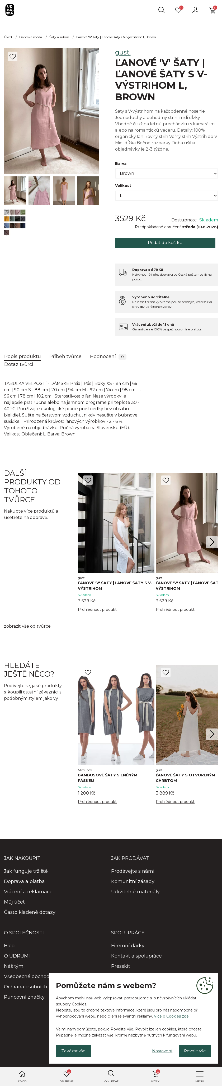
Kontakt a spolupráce (136, 956)
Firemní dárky (127, 946)
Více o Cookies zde (171, 1015)
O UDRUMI (17, 956)
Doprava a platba (24, 882)
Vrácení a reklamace (28, 892)
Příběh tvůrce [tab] (65, 356)
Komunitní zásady (132, 882)
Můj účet (14, 902)
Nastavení (159, 1050)
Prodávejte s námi (132, 872)
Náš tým (13, 967)
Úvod (22, 1081)
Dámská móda (30, 37)
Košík (155, 1076)
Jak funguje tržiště (26, 872)
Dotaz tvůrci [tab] (18, 364)
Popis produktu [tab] (22, 356)
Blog (9, 946)
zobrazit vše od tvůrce (27, 626)
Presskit (120, 967)
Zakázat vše (74, 1050)
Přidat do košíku (165, 242)
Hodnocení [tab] (108, 357)
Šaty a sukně (59, 37)
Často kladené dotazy (29, 913)
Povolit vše (193, 1050)
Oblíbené (67, 1076)
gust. (123, 52)
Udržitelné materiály (135, 892)
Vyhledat (111, 1081)
